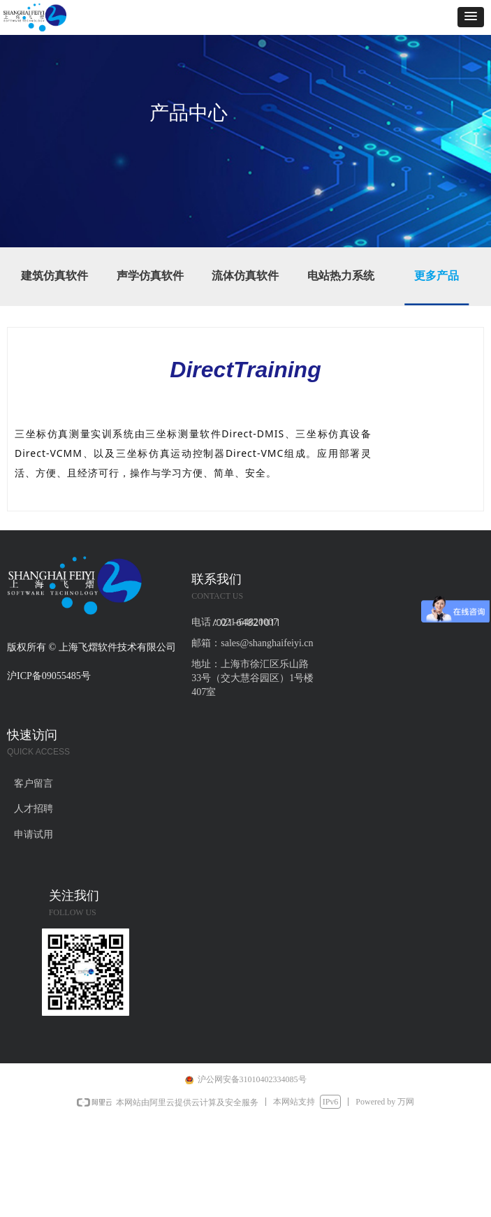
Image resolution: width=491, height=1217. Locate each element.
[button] (470, 17)
